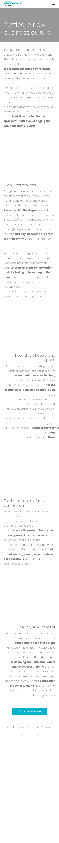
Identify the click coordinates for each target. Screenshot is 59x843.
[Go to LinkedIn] (37, 734)
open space (36, 59)
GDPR (29, 827)
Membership (29, 780)
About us (30, 763)
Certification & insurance (29, 814)
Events (29, 805)
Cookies (29, 831)
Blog (29, 801)
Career (30, 771)
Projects (29, 767)
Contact (29, 776)
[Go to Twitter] (29, 734)
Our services (29, 797)
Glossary (30, 810)
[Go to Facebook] (21, 734)
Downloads (29, 784)
